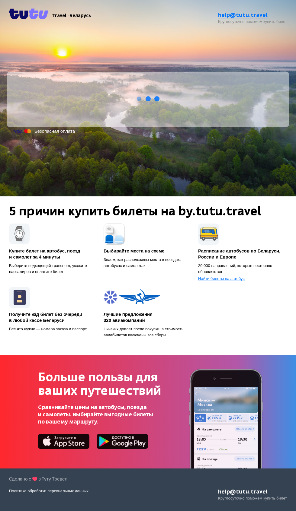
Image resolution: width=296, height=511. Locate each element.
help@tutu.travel (243, 15)
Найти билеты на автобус (221, 279)
